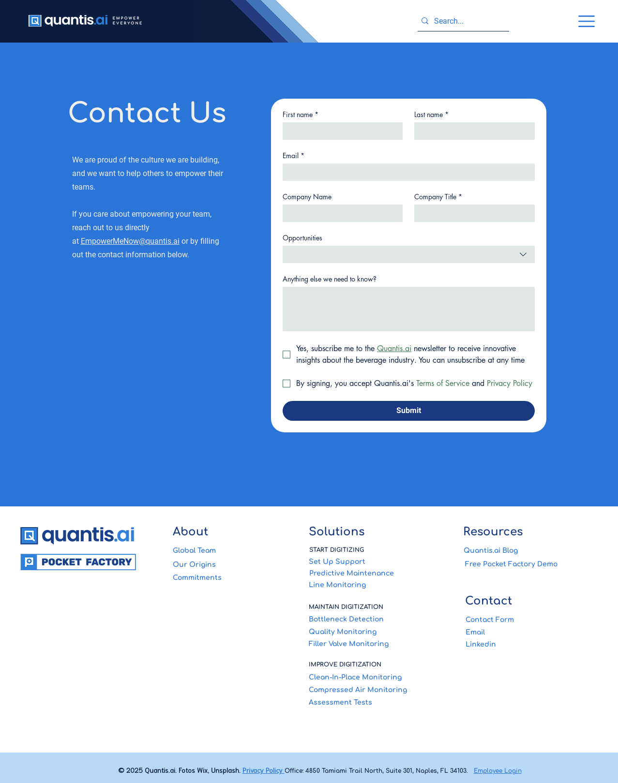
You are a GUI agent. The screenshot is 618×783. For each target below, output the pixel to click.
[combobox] (409, 254)
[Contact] (523, 600)
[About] (232, 531)
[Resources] (522, 531)
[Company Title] (471, 213)
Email (293, 155)
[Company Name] (340, 213)
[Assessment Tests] (368, 702)
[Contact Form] (523, 619)
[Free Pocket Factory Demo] (523, 564)
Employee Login (498, 771)
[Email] (406, 172)
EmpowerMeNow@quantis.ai (130, 241)
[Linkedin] (523, 644)
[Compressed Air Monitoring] (368, 689)
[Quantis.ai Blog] (523, 550)
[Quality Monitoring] (368, 632)
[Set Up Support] (368, 562)
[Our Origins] (232, 564)
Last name (431, 114)
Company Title (438, 196)
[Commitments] (232, 577)
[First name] (340, 131)
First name (300, 114)
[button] (586, 21)
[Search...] (461, 21)
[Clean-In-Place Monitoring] (368, 677)
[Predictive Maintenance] (368, 573)
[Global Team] (230, 550)
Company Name (307, 196)
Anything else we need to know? (330, 279)
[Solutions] (368, 531)
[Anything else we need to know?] (409, 309)
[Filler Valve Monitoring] (368, 644)
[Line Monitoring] (368, 585)
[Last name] (471, 131)
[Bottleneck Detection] (368, 619)
